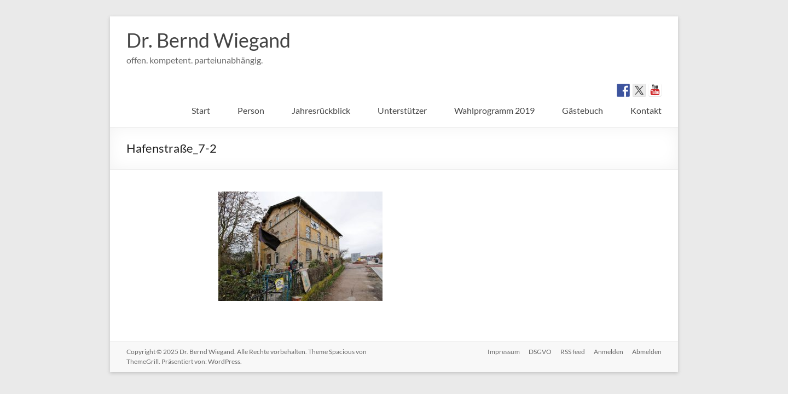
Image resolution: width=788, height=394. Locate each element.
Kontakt (646, 110)
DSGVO (540, 351)
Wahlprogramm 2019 (494, 110)
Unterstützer (402, 110)
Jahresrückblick (321, 110)
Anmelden (608, 351)
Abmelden (647, 351)
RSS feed (572, 351)
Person (250, 110)
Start (201, 110)
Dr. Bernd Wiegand (208, 40)
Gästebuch (582, 110)
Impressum (504, 351)
